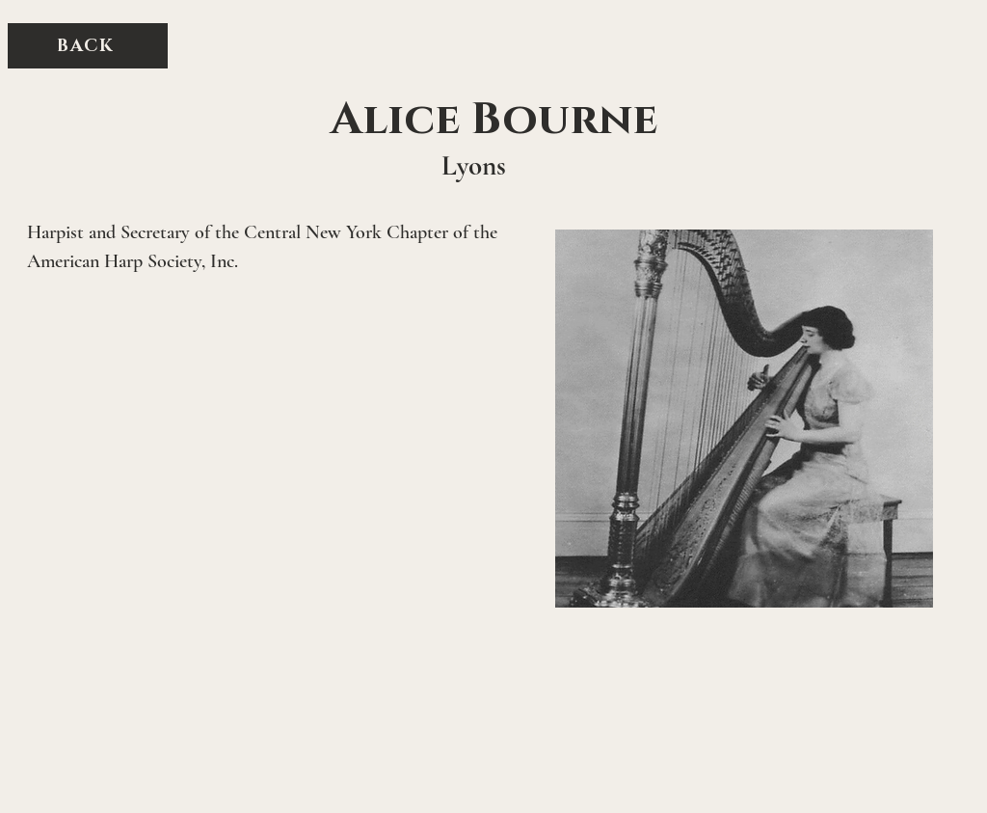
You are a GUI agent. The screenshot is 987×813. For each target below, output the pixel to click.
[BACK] (88, 45)
